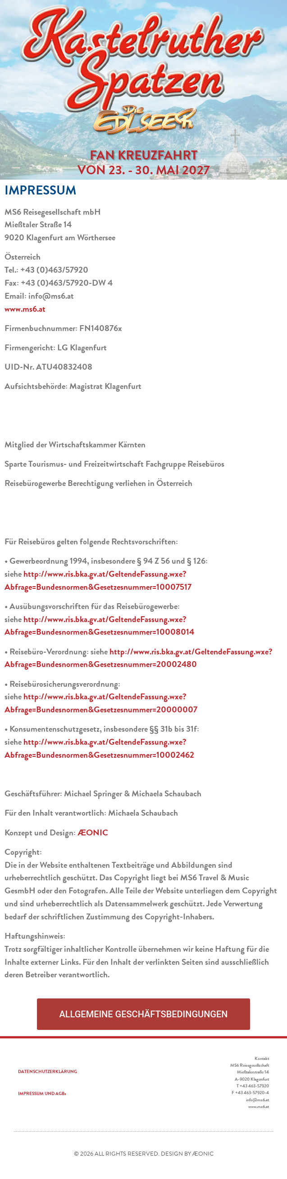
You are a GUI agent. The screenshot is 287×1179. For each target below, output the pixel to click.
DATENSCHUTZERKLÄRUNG (47, 1071)
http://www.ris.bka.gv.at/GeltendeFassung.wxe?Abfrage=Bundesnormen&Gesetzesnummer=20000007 (101, 703)
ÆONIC (92, 832)
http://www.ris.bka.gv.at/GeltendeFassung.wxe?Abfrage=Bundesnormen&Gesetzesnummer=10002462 (99, 748)
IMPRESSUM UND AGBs (42, 1093)
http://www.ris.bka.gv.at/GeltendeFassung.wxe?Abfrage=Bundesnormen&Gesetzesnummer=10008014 (99, 626)
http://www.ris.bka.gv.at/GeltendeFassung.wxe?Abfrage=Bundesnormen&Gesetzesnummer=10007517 (98, 580)
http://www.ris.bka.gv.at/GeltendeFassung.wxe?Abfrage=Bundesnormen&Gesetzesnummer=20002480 (139, 658)
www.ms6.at (25, 308)
